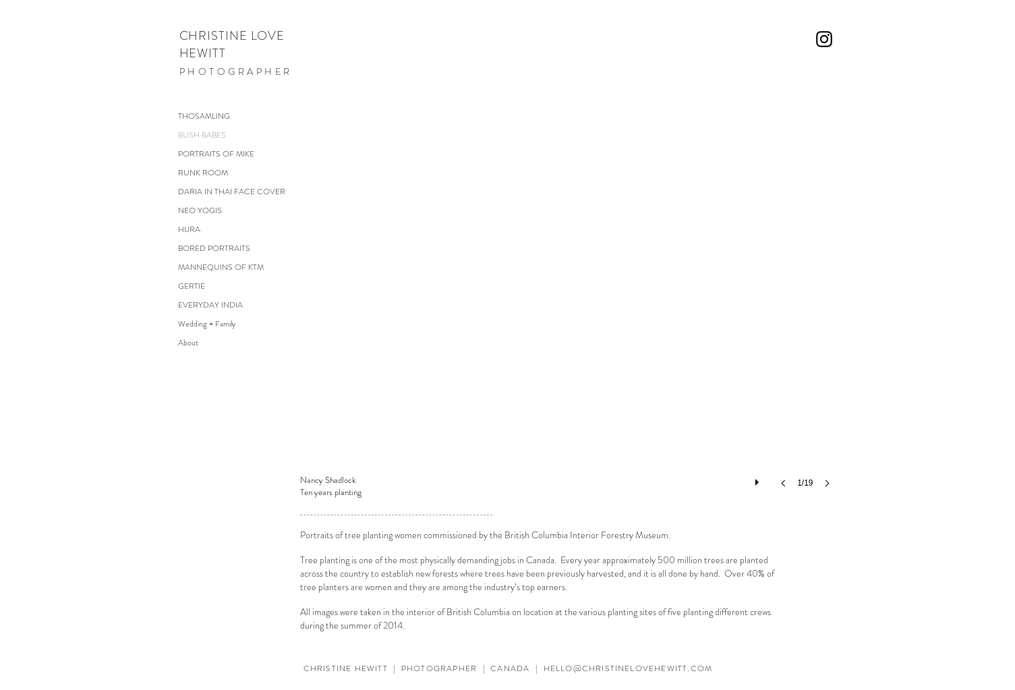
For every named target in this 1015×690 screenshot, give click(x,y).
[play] (758, 479)
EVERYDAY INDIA (210, 305)
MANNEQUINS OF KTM (221, 267)
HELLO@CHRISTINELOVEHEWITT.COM (628, 668)
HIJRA (189, 229)
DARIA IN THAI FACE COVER (231, 191)
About (188, 343)
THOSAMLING (204, 116)
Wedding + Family (206, 324)
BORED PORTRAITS (214, 248)
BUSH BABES (202, 135)
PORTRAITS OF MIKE (216, 154)
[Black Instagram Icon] (824, 39)
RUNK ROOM (203, 173)
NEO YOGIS (200, 210)
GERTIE (191, 286)
